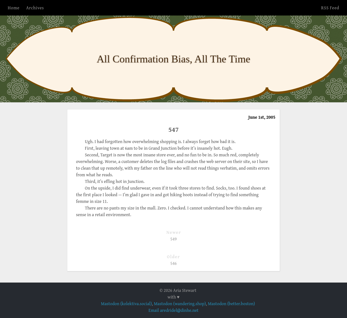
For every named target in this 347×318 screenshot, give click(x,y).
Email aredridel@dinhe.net (173, 310)
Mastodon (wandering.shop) (180, 303)
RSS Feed (330, 7)
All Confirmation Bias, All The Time (173, 59)
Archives (35, 7)
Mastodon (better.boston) (231, 303)
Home (13, 7)
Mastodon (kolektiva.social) (126, 303)
